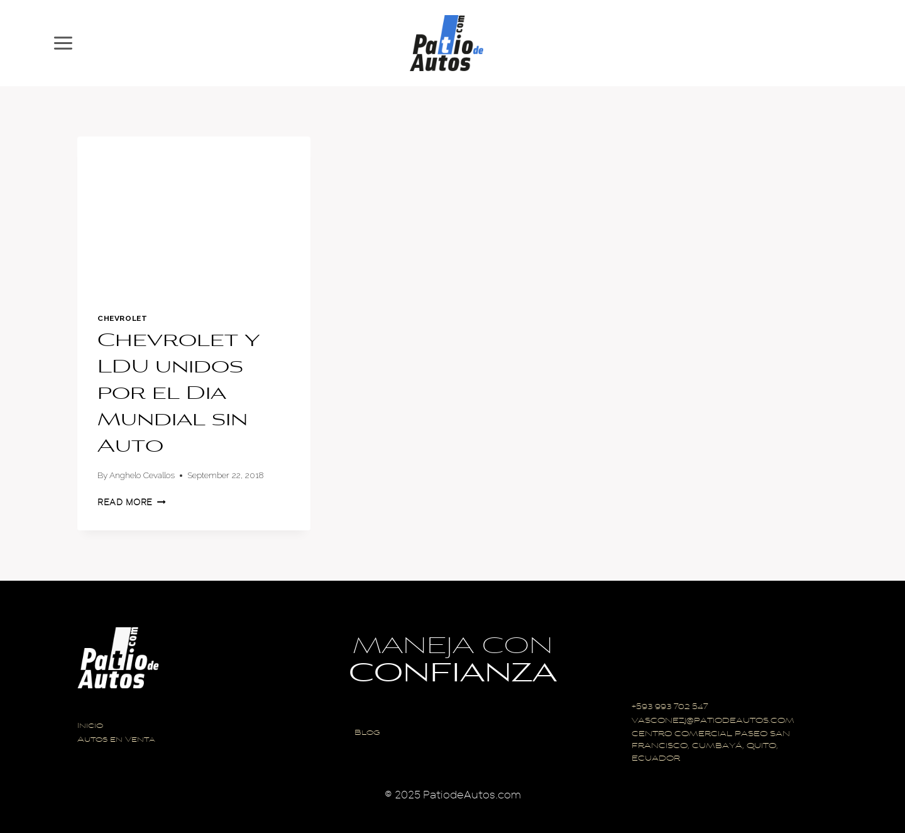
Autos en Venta (116, 740)
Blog (367, 733)
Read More (131, 502)
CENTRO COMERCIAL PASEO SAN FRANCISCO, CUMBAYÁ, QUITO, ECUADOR (711, 746)
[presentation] (193, 215)
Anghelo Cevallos (142, 475)
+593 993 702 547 (670, 707)
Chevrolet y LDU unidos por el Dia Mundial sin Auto (178, 394)
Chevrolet (122, 318)
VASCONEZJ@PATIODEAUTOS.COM (713, 721)
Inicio (90, 726)
